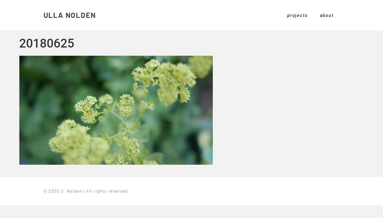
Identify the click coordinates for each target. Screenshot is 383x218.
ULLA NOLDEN (70, 15)
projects (297, 15)
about (327, 15)
